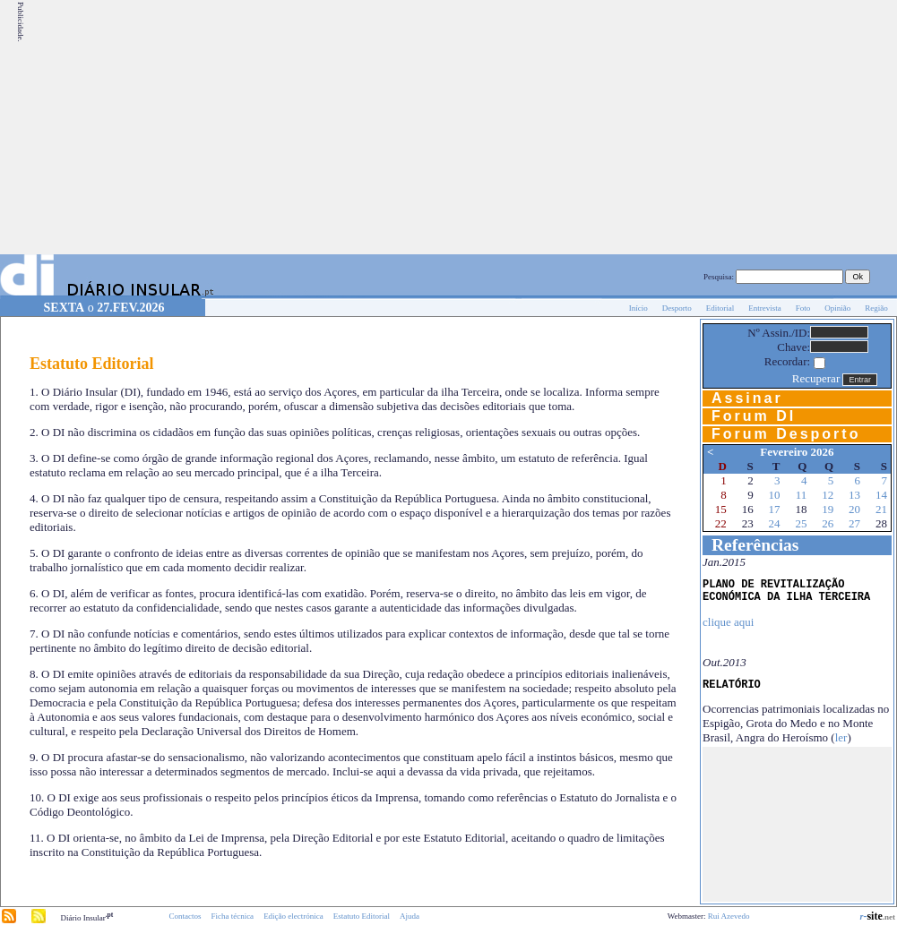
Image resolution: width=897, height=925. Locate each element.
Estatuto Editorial (361, 916)
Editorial (720, 308)
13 (854, 494)
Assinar (747, 398)
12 (827, 494)
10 (775, 494)
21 (881, 509)
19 (827, 509)
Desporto (677, 308)
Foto (803, 308)
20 (854, 509)
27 (854, 523)
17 (775, 509)
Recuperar (816, 378)
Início (638, 308)
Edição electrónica (293, 916)
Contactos (184, 916)
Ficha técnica (232, 916)
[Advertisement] (727, 127)
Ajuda (409, 916)
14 (881, 494)
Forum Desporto (786, 433)
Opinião (837, 308)
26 (827, 523)
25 (800, 523)
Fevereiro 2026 (796, 451)
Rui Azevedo (729, 916)
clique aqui (728, 622)
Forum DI (754, 416)
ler (841, 737)
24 (775, 523)
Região (876, 308)
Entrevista (764, 308)
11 (801, 494)
